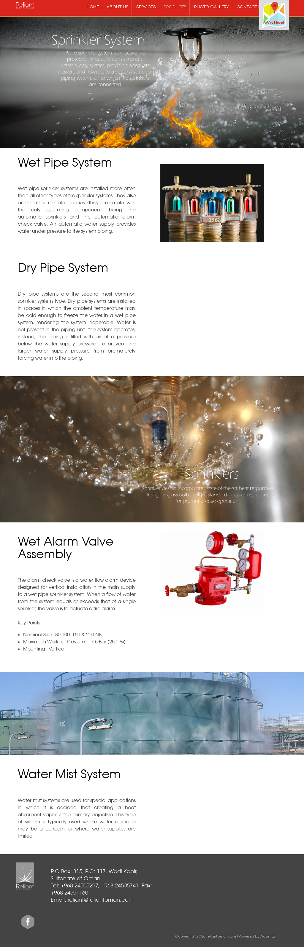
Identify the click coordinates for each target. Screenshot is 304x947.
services (146, 7)
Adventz (267, 937)
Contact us (250, 7)
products (175, 7)
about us (118, 7)
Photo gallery (211, 7)
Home (93, 7)
